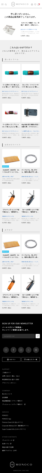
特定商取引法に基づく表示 (10, 379)
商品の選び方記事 (7, 447)
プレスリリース (8, 440)
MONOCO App (6, 419)
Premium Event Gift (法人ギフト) (12, 422)
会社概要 (5, 397)
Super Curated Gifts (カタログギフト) (14, 429)
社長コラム (6, 444)
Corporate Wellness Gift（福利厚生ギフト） (15, 426)
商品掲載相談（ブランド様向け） (12, 401)
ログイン (11, 359)
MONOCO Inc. (17, 470)
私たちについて (7, 394)
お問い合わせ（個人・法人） (11, 376)
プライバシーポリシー (9, 383)
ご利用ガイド (6, 373)
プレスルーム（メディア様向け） (14, 404)
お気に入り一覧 (30, 359)
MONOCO (5, 415)
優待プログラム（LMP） (10, 450)
